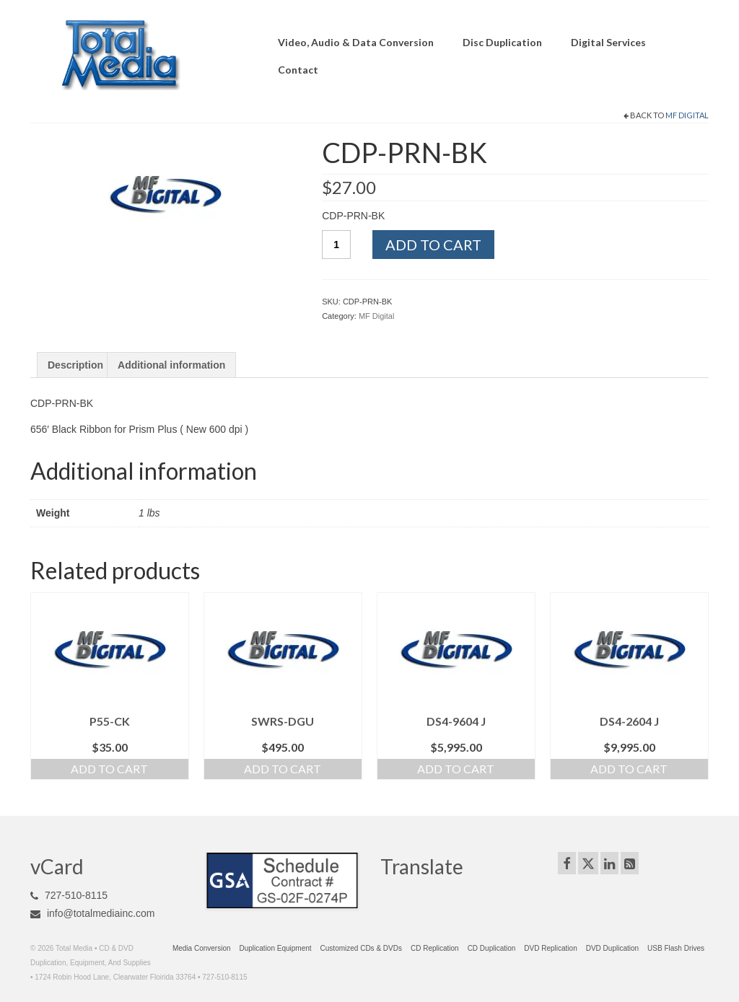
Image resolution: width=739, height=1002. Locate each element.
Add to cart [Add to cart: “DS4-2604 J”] (629, 768)
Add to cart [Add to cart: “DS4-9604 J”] (455, 768)
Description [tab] (75, 365)
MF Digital (687, 115)
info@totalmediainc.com (92, 913)
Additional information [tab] (171, 365)
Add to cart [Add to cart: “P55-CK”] (109, 768)
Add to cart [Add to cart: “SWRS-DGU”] (282, 768)
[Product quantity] (336, 244)
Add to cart (433, 244)
